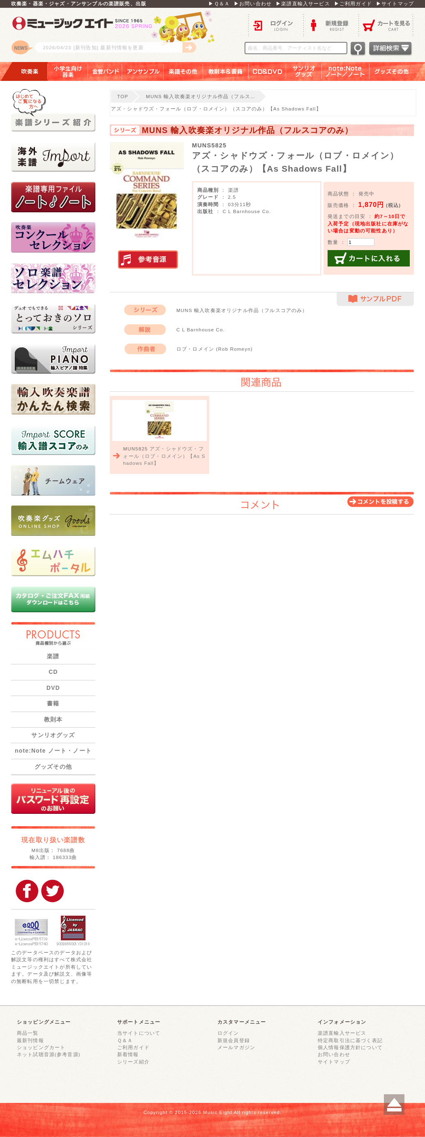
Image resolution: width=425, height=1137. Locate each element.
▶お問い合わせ (253, 3)
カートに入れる (369, 258)
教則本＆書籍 (226, 71)
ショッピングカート (41, 1047)
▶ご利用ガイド (353, 3)
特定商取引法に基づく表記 (350, 1040)
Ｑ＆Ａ (125, 1040)
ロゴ (114, 35)
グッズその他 (397, 71)
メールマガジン (236, 1047)
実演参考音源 (148, 259)
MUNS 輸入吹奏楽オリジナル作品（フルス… (200, 96)
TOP (122, 96)
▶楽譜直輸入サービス (303, 3)
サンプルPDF (375, 299)
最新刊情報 (30, 1040)
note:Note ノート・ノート (53, 750)
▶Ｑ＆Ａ (219, 3)
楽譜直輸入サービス (342, 1033)
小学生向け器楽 (68, 71)
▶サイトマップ (395, 3)
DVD (53, 687)
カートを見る (386, 25)
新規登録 (330, 25)
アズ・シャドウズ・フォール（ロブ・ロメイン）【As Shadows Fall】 (164, 456)
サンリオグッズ (304, 71)
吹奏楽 (24, 71)
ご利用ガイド (133, 1047)
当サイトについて (138, 1033)
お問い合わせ (334, 1054)
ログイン (275, 25)
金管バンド (105, 71)
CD (53, 671)
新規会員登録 (233, 1040)
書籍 (53, 703)
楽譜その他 (183, 71)
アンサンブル (143, 71)
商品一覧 (28, 1033)
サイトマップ (334, 1061)
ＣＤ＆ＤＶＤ (267, 71)
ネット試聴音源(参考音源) (49, 1054)
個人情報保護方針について (350, 1047)
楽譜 (53, 656)
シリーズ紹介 (133, 1061)
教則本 (53, 719)
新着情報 (128, 1054)
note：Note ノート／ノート (346, 71)
